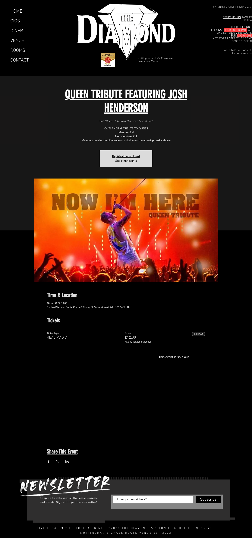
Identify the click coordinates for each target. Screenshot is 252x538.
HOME (16, 11)
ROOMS (17, 50)
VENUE (17, 41)
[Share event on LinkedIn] (67, 461)
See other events (126, 161)
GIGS (15, 21)
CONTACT (19, 60)
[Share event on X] (58, 461)
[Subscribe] (208, 499)
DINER (16, 31)
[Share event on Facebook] (48, 461)
